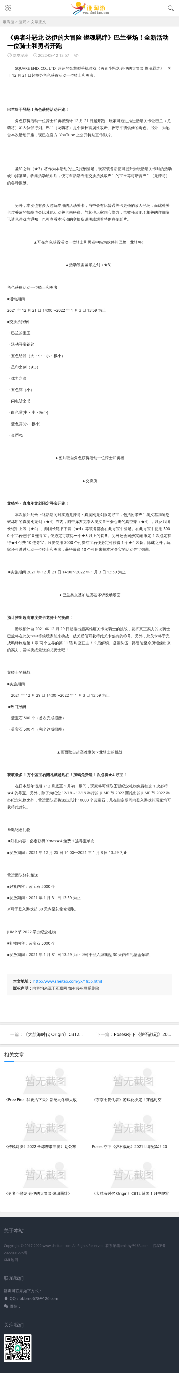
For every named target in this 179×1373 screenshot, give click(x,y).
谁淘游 (8, 21)
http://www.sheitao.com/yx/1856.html (67, 981)
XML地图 (11, 1259)
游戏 (22, 21)
